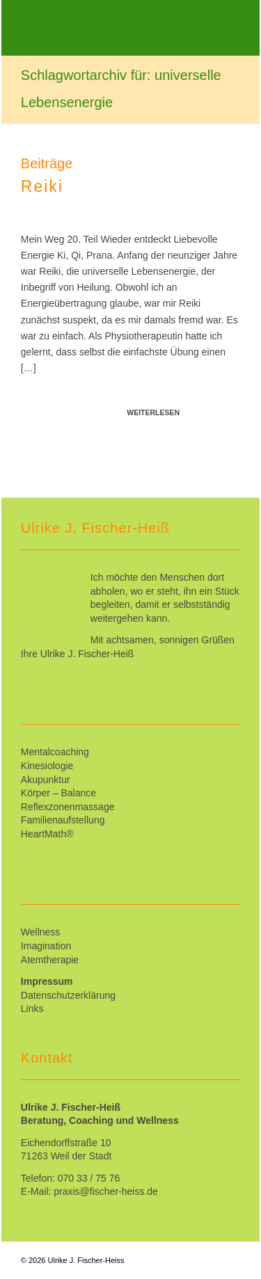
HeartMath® (47, 833)
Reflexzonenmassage (68, 806)
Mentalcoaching (55, 751)
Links (32, 1008)
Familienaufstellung (63, 820)
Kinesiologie (47, 765)
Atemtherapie (50, 959)
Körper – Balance (58, 792)
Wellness (41, 932)
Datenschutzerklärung (68, 995)
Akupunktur (45, 779)
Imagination (46, 945)
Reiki (42, 186)
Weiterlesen (153, 412)
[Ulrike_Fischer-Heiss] (108, 28)
